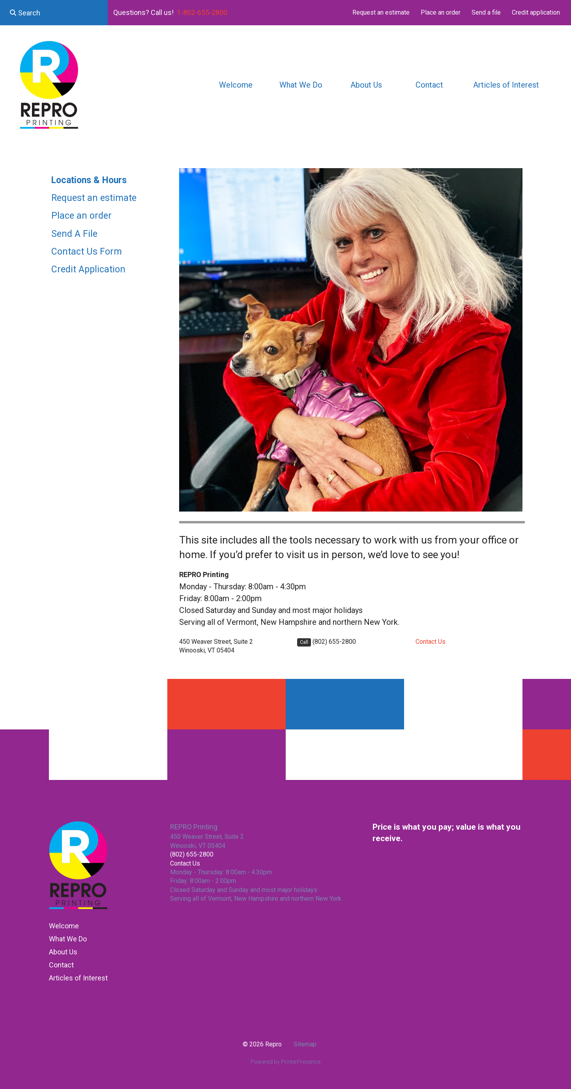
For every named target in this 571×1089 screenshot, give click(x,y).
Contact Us (431, 641)
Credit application (536, 12)
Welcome (236, 85)
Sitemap (305, 1044)
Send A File (74, 234)
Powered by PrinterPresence (285, 1062)
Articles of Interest (506, 85)
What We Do (300, 85)
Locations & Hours (89, 180)
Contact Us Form (86, 251)
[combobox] (54, 13)
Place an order (441, 12)
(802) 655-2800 (334, 641)
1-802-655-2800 (202, 12)
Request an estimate (381, 12)
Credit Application (88, 269)
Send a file (486, 12)
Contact (429, 85)
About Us (366, 85)
